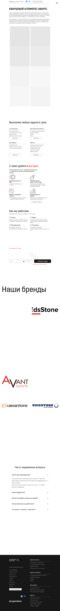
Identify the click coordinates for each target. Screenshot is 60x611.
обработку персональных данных (40, 264)
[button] (37, 2)
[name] (14, 261)
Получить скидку (43, 261)
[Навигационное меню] (57, 3)
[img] (12, 1)
